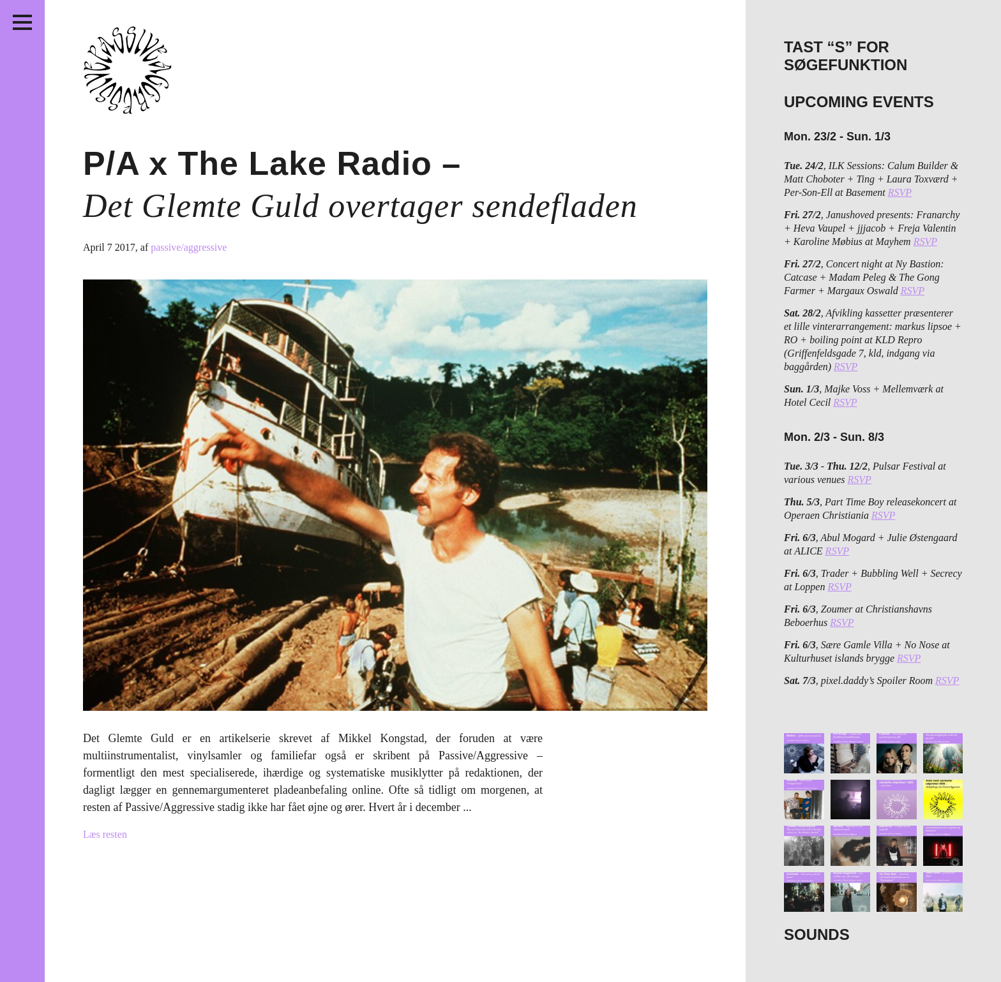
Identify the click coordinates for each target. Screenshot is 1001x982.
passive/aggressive (189, 247)
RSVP (900, 192)
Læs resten (105, 834)
